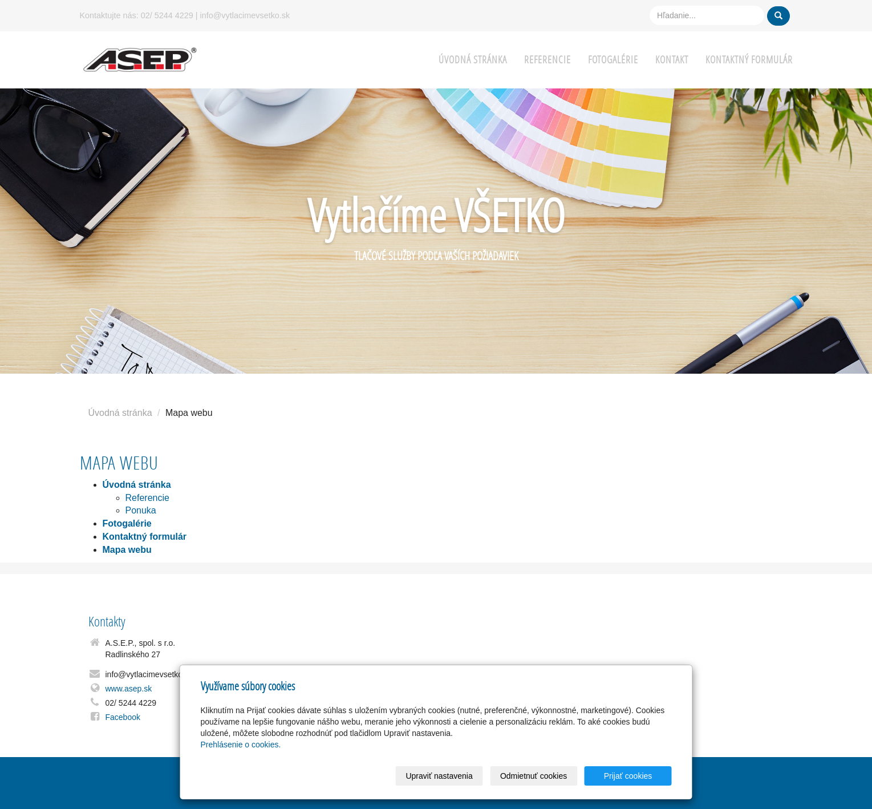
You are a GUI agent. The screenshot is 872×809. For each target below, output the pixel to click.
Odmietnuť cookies (533, 775)
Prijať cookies (628, 775)
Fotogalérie (613, 59)
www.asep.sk (129, 688)
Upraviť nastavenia (438, 775)
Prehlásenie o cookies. (241, 744)
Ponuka (140, 510)
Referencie (547, 59)
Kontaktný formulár (749, 59)
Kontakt (671, 59)
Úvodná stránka (473, 59)
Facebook (123, 717)
